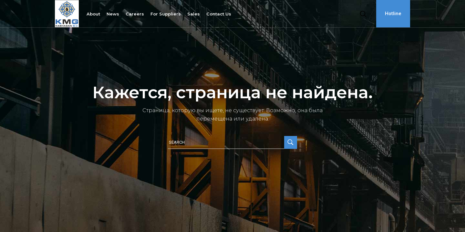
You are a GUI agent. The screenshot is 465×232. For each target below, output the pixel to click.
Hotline (393, 13)
